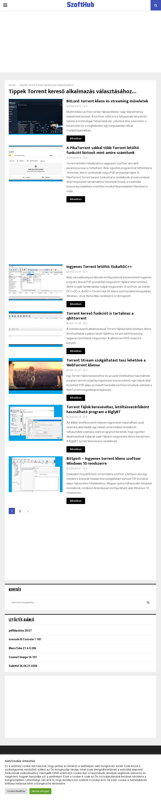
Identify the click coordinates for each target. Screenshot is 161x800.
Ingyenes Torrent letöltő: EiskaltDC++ (99, 266)
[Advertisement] (80, 41)
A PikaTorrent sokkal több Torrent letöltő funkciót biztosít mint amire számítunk (102, 150)
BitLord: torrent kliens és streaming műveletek (107, 101)
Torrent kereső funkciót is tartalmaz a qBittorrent (100, 316)
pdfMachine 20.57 (20, 630)
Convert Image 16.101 (23, 657)
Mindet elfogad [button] (40, 791)
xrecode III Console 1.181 (25, 639)
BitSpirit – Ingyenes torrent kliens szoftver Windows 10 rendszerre (103, 461)
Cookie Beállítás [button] (16, 791)
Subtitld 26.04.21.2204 (23, 665)
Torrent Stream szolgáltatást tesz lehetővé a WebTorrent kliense (106, 363)
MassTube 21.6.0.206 (22, 648)
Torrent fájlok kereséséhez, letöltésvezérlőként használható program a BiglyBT (107, 409)
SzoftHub (80, 5)
